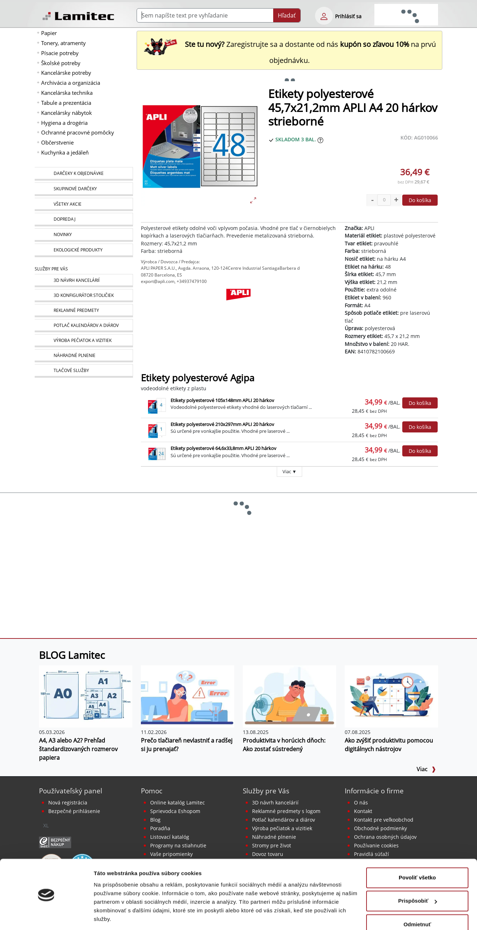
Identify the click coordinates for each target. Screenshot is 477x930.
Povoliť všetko (417, 855)
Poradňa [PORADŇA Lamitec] (160, 828)
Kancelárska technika (67, 92)
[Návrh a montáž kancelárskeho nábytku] (84, 280)
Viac (426, 769)
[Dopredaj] (84, 219)
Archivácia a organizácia (70, 82)
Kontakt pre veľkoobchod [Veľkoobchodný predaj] (383, 819)
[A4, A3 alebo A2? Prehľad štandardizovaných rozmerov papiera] (85, 696)
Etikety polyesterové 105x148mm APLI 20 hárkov (222, 400)
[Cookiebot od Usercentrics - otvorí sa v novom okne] (46, 916)
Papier (49, 32)
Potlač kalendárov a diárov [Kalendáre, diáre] (283, 819)
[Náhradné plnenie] (84, 355)
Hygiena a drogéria (64, 122)
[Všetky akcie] (84, 204)
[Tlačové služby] (84, 370)
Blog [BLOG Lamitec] (155, 819)
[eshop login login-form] (324, 16)
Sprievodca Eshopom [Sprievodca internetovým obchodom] (175, 811)
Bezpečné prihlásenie (74, 811)
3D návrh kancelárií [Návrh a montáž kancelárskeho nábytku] (275, 802)
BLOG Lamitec (72, 655)
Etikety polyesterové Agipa (197, 378)
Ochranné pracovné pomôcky (77, 132)
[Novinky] (84, 235)
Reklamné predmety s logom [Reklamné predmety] (286, 811)
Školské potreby (60, 63)
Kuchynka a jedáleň (65, 152)
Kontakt (363, 811)
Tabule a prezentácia (66, 102)
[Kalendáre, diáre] (84, 325)
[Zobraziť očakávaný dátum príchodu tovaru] (320, 139)
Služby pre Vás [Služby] (51, 269)
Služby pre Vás (266, 791)
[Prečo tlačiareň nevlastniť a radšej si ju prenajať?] (187, 696)
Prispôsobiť (417, 878)
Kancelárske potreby (66, 72)
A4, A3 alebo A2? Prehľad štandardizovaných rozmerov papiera (78, 749)
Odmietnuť (417, 902)
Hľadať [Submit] (287, 15)
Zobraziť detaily (114, 916)
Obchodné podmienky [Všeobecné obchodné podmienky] (380, 828)
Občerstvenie (57, 142)
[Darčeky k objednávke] (84, 173)
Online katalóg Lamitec (177, 802)
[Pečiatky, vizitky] (84, 340)
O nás (361, 802)
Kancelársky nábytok (66, 112)
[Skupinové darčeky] (84, 189)
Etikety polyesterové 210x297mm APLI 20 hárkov (222, 424)
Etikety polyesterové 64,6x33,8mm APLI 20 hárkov (223, 448)
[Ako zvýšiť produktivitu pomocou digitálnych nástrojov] (391, 696)
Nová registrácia (67, 802)
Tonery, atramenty (63, 42)
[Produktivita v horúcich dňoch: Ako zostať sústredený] (289, 696)
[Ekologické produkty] (84, 250)
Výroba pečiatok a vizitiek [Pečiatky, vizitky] (282, 828)
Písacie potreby (60, 53)
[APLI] (238, 306)
